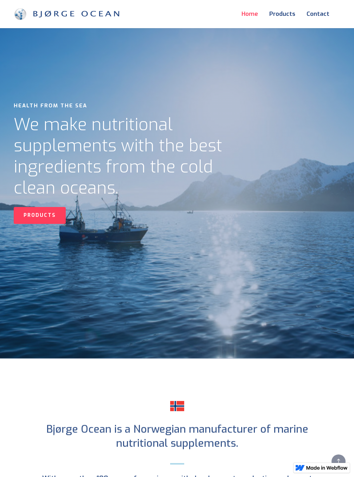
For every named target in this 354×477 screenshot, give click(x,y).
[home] (66, 14)
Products (282, 14)
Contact (318, 14)
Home (250, 14)
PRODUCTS (40, 215)
